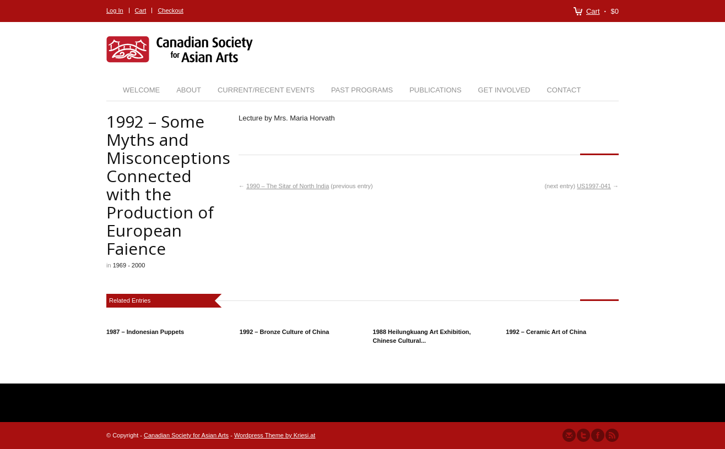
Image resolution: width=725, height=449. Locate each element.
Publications (435, 90)
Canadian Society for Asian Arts (186, 435)
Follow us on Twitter (583, 435)
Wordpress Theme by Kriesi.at (275, 435)
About (188, 90)
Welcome (141, 90)
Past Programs (362, 90)
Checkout (170, 10)
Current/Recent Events (266, 90)
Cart (593, 11)
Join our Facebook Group (597, 435)
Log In (114, 10)
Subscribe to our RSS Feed (612, 435)
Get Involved (504, 90)
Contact (564, 90)
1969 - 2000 (129, 265)
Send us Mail (569, 435)
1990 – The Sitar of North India (287, 186)
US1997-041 (594, 186)
